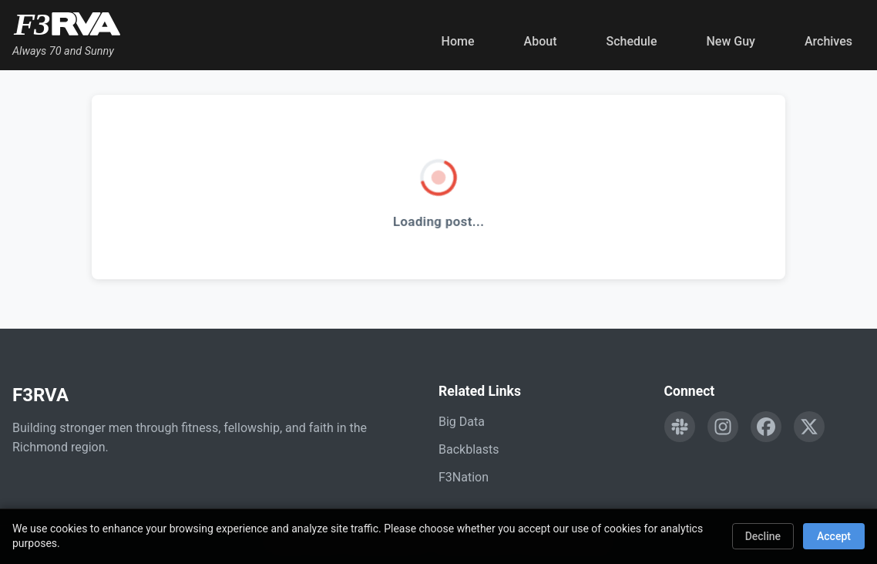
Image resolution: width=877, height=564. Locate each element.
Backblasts (468, 449)
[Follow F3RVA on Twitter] (809, 426)
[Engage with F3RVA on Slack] (679, 426)
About (540, 41)
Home (458, 41)
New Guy (731, 41)
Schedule (631, 41)
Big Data (461, 421)
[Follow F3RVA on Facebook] (766, 426)
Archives (828, 41)
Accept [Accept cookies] (834, 536)
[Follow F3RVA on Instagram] (722, 426)
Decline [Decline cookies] (763, 536)
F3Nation (463, 477)
